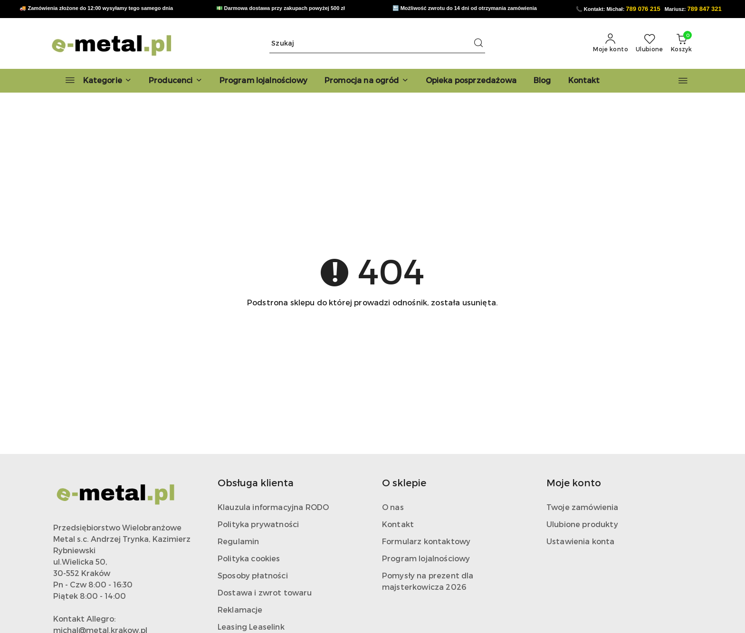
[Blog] (542, 81)
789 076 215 (643, 8)
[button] (175, 81)
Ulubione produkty (582, 524)
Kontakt (398, 524)
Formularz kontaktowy (426, 541)
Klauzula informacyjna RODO (273, 506)
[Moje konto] (610, 43)
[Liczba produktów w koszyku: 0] (681, 43)
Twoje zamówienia (582, 506)
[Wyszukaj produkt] (377, 43)
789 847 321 (705, 8)
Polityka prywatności (258, 524)
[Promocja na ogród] (366, 81)
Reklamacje (240, 609)
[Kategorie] (94, 81)
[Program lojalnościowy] (263, 81)
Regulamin (238, 541)
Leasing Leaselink (251, 626)
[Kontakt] (584, 81)
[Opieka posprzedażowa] (471, 81)
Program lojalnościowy (426, 558)
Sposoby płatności (253, 575)
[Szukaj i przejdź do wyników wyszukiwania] (478, 43)
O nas (393, 506)
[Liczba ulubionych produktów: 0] (649, 43)
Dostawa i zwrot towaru (265, 592)
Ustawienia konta (580, 541)
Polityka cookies (249, 558)
